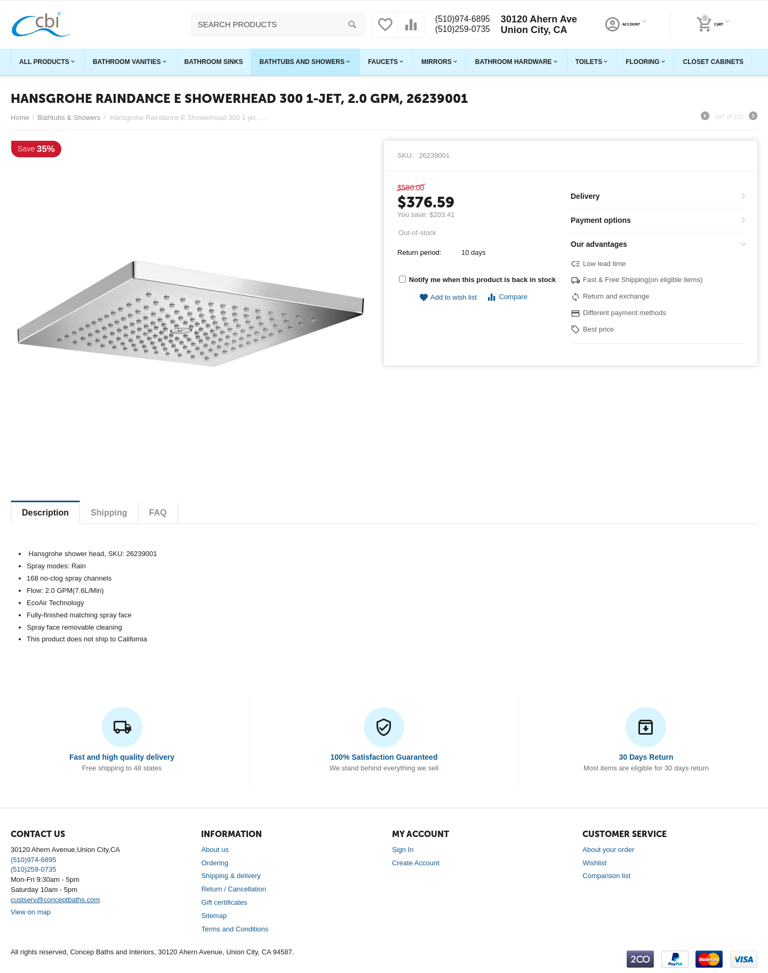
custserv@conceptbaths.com (55, 900)
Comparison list (606, 876)
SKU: (405, 155)
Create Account (415, 863)
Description (45, 512)
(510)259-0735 (461, 30)
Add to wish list (448, 297)
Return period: (419, 252)
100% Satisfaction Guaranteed (384, 757)
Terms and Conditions (234, 929)
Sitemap (214, 916)
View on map (31, 912)
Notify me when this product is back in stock (477, 280)
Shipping (109, 512)
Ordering (214, 863)
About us (214, 850)
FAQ (158, 512)
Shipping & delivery (230, 876)
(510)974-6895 (461, 19)
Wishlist (594, 863)
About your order (608, 850)
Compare (506, 297)
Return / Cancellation (233, 889)
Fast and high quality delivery (121, 757)
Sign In (403, 850)
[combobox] (275, 24)
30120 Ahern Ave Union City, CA (541, 24)
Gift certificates (224, 902)
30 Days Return (646, 757)
